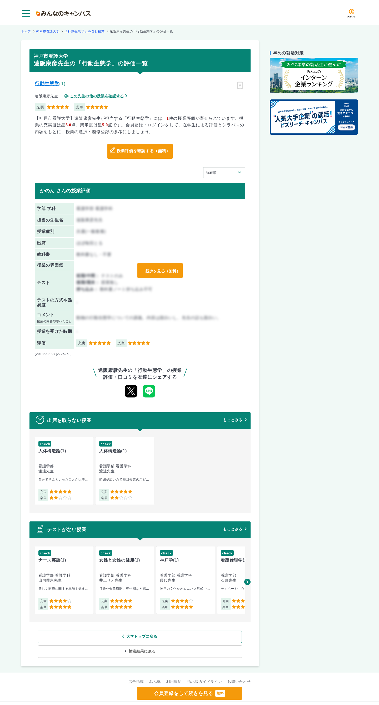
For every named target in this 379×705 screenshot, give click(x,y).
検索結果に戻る (178, 636)
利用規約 (174, 667)
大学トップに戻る (106, 636)
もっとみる (232, 420)
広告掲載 (136, 667)
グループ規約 (125, 696)
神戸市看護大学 (47, 31)
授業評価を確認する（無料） (143, 151)
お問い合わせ (239, 667)
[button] (247, 582)
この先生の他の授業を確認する (97, 96)
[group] (64, 471)
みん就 (155, 667)
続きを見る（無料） (161, 271)
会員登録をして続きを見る (189, 693)
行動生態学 (47, 83)
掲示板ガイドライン (204, 667)
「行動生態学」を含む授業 (84, 31)
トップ (26, 31)
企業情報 (257, 696)
